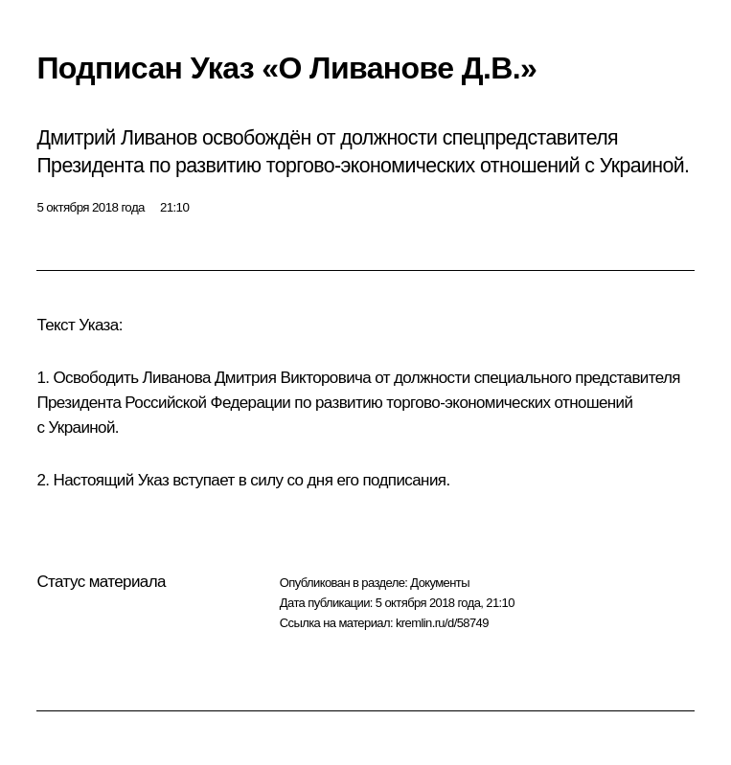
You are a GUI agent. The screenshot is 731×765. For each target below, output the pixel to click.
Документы (439, 582)
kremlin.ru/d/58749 (442, 623)
